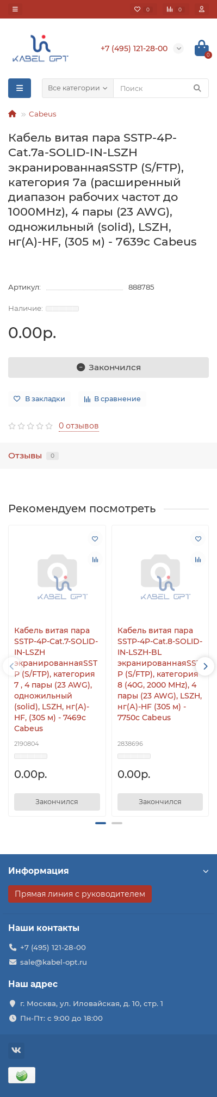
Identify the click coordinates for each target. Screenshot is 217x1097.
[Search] (161, 88)
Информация (108, 871)
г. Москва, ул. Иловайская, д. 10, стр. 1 (91, 1003)
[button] (100, 823)
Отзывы (33, 455)
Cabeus (43, 113)
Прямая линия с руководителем (80, 894)
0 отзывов (79, 426)
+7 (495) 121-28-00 (53, 947)
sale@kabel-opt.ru (53, 962)
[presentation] (12, 666)
